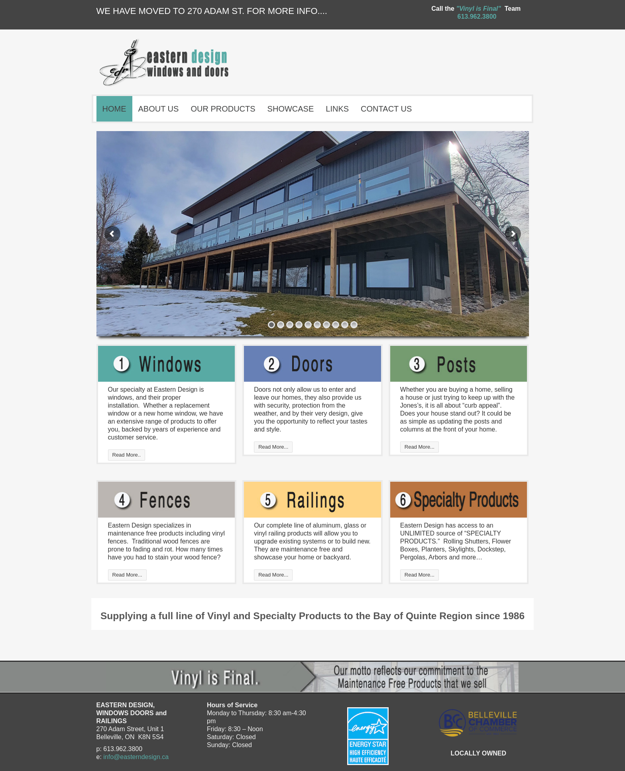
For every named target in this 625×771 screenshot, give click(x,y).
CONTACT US (386, 108)
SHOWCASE (292, 108)
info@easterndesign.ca (136, 756)
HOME (114, 108)
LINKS (337, 108)
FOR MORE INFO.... (287, 11)
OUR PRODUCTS (223, 108)
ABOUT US (158, 108)
